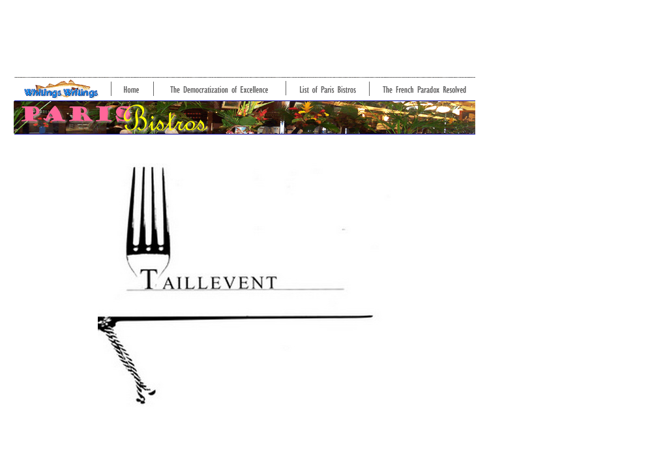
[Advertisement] (242, 34)
